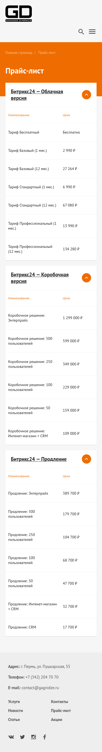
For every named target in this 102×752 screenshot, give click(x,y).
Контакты (59, 701)
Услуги (14, 701)
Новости (15, 710)
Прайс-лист (61, 710)
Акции (56, 719)
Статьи (14, 719)
